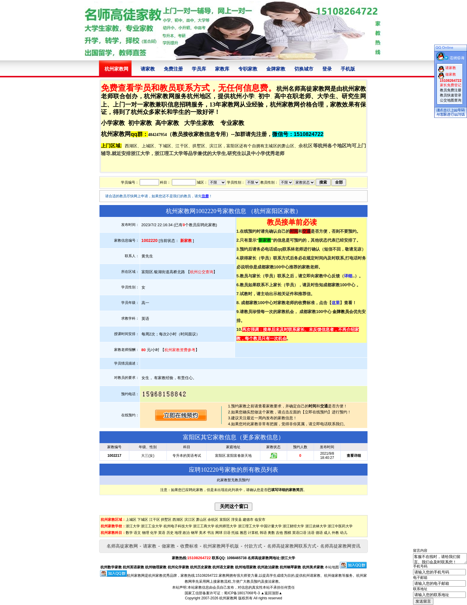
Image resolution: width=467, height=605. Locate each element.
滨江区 (189, 520)
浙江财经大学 (293, 526)
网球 (218, 533)
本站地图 (332, 567)
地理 (178, 533)
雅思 (243, 533)
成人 (327, 533)
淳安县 (236, 520)
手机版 (348, 68)
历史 (170, 533)
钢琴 (194, 533)
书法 (210, 533)
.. (349, 275)
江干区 (154, 520)
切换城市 (303, 68)
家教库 (222, 68)
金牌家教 (275, 68)
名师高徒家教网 (122, 545)
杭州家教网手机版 (221, 545)
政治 (186, 533)
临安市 (260, 520)
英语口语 (299, 533)
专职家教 (247, 68)
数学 (129, 533)
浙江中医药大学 (340, 526)
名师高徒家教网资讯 (340, 545)
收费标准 (189, 545)
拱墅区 (166, 520)
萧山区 (201, 520)
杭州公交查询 (201, 272)
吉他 (279, 533)
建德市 (248, 520)
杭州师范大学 (226, 526)
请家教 (148, 68)
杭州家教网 (228, 598)
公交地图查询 (450, 100)
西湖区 (177, 520)
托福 (235, 533)
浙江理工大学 (248, 526)
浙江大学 (133, 526)
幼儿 (343, 533)
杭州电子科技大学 (178, 526)
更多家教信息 (260, 437)
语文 (137, 533)
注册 (205, 196)
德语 (319, 533)
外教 (335, 533)
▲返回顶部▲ (271, 593)
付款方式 (253, 545)
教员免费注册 (450, 90)
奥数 (271, 533)
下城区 (142, 520)
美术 (202, 533)
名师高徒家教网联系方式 (291, 545)
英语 (161, 533)
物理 (145, 533)
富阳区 (225, 520)
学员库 (199, 68)
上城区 (131, 520)
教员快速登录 (450, 95)
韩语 (263, 533)
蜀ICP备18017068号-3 (242, 593)
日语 (227, 533)
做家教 (168, 545)
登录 (327, 68)
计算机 (253, 533)
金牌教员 (340, 311)
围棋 (287, 533)
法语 (311, 533)
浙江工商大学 (203, 526)
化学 (153, 533)
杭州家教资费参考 (179, 350)
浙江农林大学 (316, 526)
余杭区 (213, 520)
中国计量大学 (271, 526)
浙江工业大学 (151, 526)
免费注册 (173, 68)
